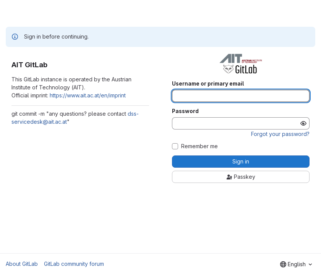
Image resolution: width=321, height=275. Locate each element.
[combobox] (296, 264)
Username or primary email (208, 84)
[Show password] (303, 123)
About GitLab (22, 263)
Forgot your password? (280, 134)
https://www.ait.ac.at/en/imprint (88, 95)
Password (185, 111)
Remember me (199, 146)
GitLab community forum (74, 263)
